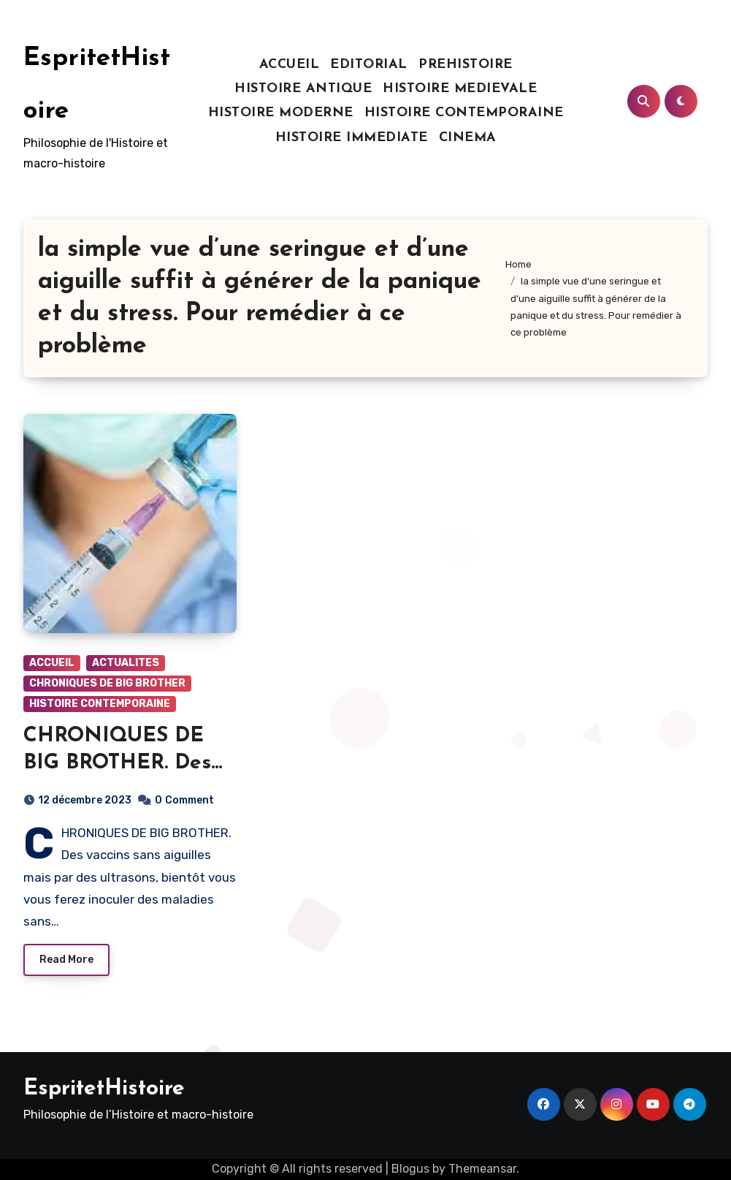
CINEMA (468, 138)
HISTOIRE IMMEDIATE (351, 138)
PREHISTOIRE (465, 65)
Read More (66, 959)
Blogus (410, 1169)
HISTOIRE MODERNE (280, 113)
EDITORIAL (368, 65)
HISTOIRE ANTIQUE (303, 89)
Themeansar (482, 1169)
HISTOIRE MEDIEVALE (460, 89)
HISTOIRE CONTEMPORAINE (464, 113)
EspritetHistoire (104, 1089)
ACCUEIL (289, 65)
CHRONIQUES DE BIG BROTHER (107, 683)
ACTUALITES (125, 663)
